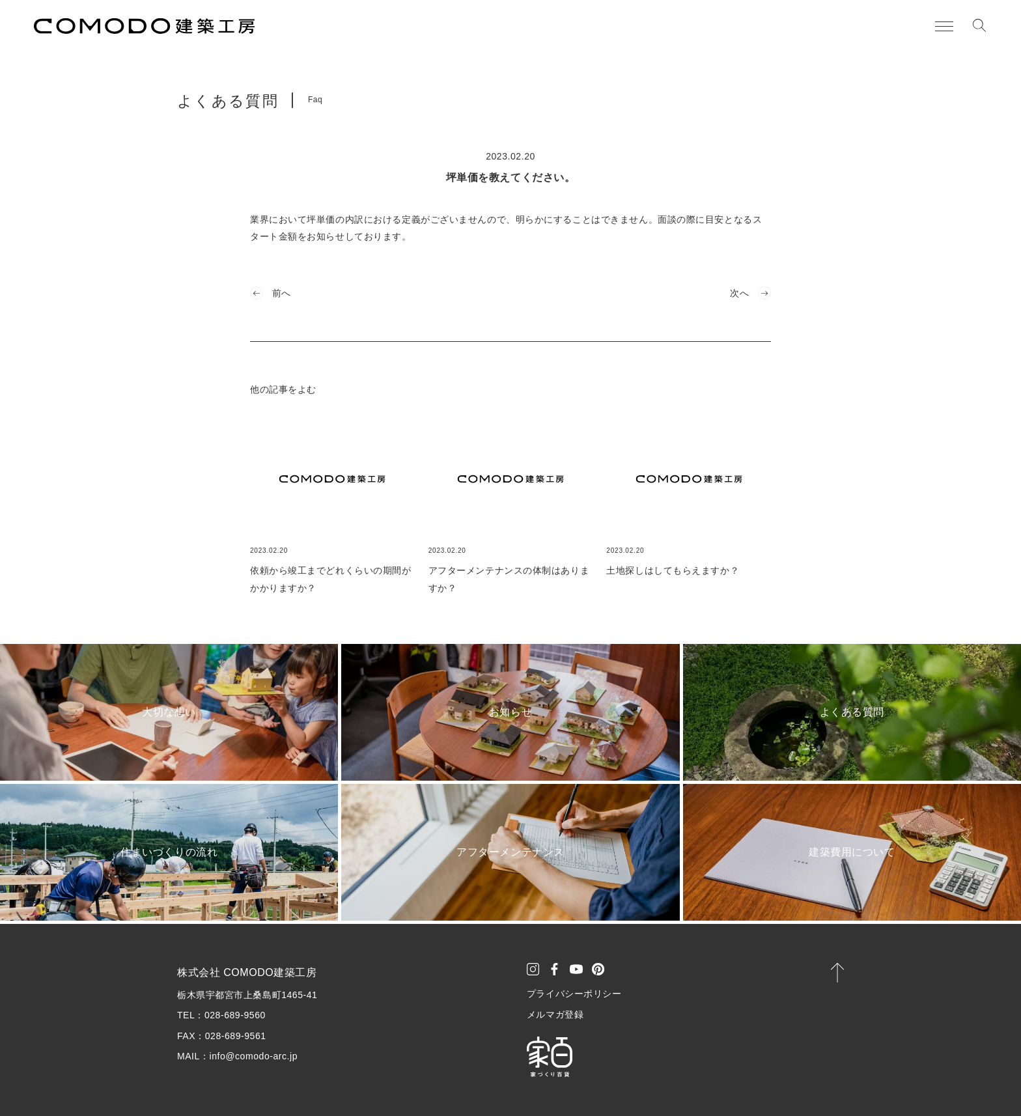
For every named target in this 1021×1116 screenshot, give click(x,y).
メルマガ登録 (555, 1014)
